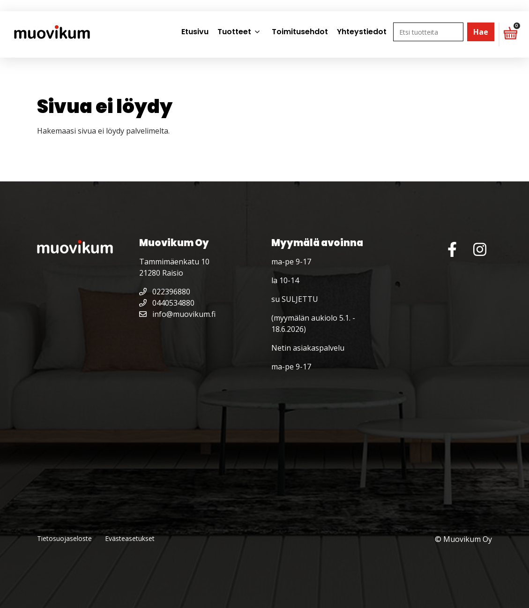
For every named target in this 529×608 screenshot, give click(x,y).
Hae (480, 32)
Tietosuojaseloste (64, 538)
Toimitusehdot (300, 31)
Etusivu (195, 31)
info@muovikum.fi (177, 314)
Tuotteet (234, 31)
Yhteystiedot (362, 31)
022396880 (164, 291)
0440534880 (166, 303)
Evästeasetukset (130, 538)
